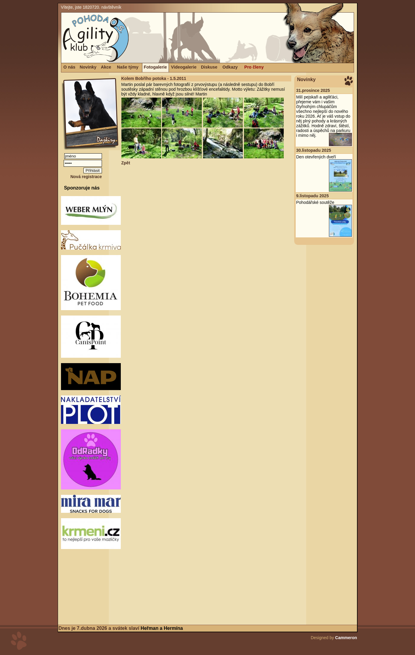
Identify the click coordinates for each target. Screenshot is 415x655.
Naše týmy (127, 67)
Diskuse (209, 67)
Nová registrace (86, 176)
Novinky (88, 67)
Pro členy (254, 67)
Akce (106, 67)
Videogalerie (183, 67)
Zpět (125, 162)
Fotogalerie (155, 67)
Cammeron (346, 637)
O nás (69, 67)
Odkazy (230, 67)
